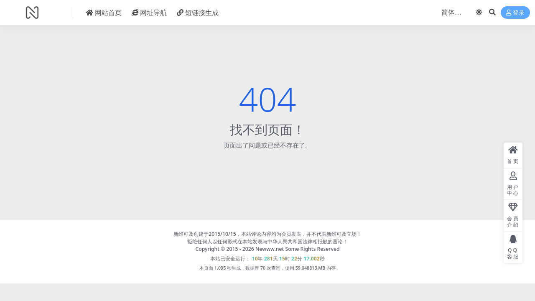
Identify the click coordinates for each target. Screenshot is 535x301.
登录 (515, 13)
